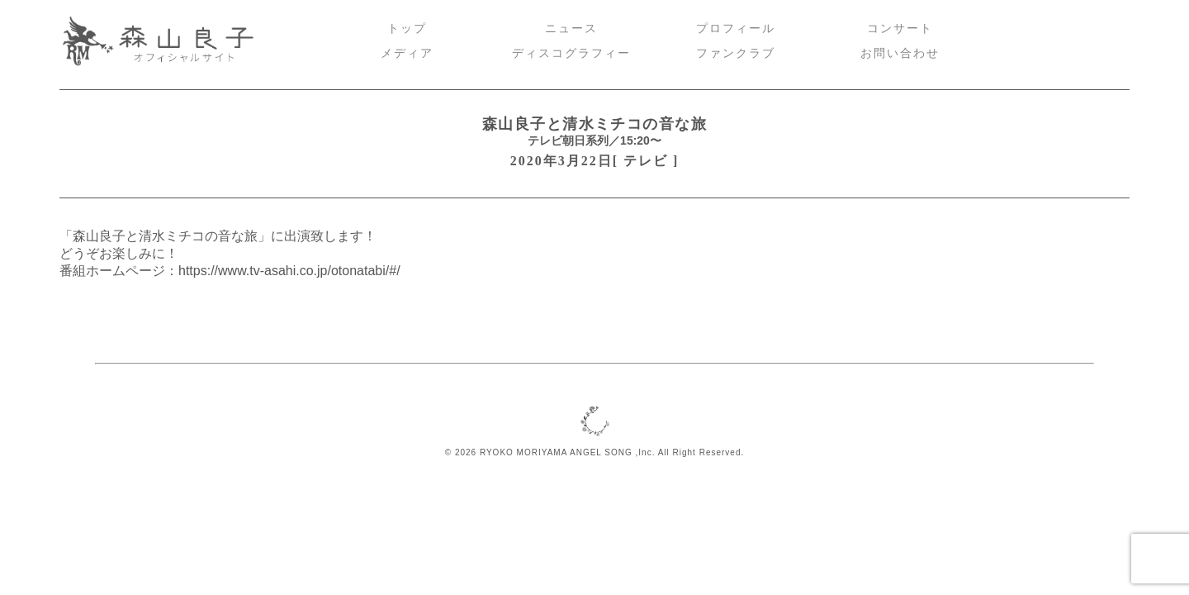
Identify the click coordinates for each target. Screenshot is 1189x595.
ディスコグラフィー (571, 53)
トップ (407, 28)
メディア (407, 53)
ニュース (571, 28)
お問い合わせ (900, 53)
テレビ (645, 161)
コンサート (900, 28)
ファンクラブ (735, 53)
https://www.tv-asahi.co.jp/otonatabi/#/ (289, 271)
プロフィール (735, 28)
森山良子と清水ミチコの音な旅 (594, 124)
